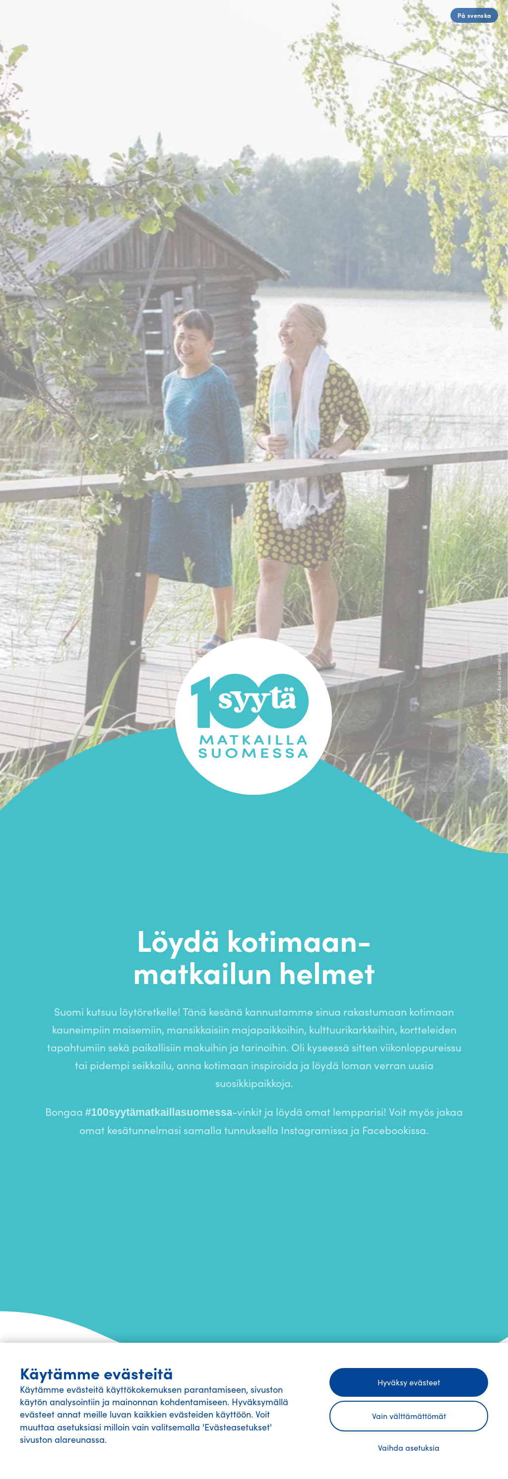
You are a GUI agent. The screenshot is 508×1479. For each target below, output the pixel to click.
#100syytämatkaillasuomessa (159, 1115)
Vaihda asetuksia (409, 1447)
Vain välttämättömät (409, 1416)
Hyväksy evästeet (409, 1382)
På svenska (474, 15)
